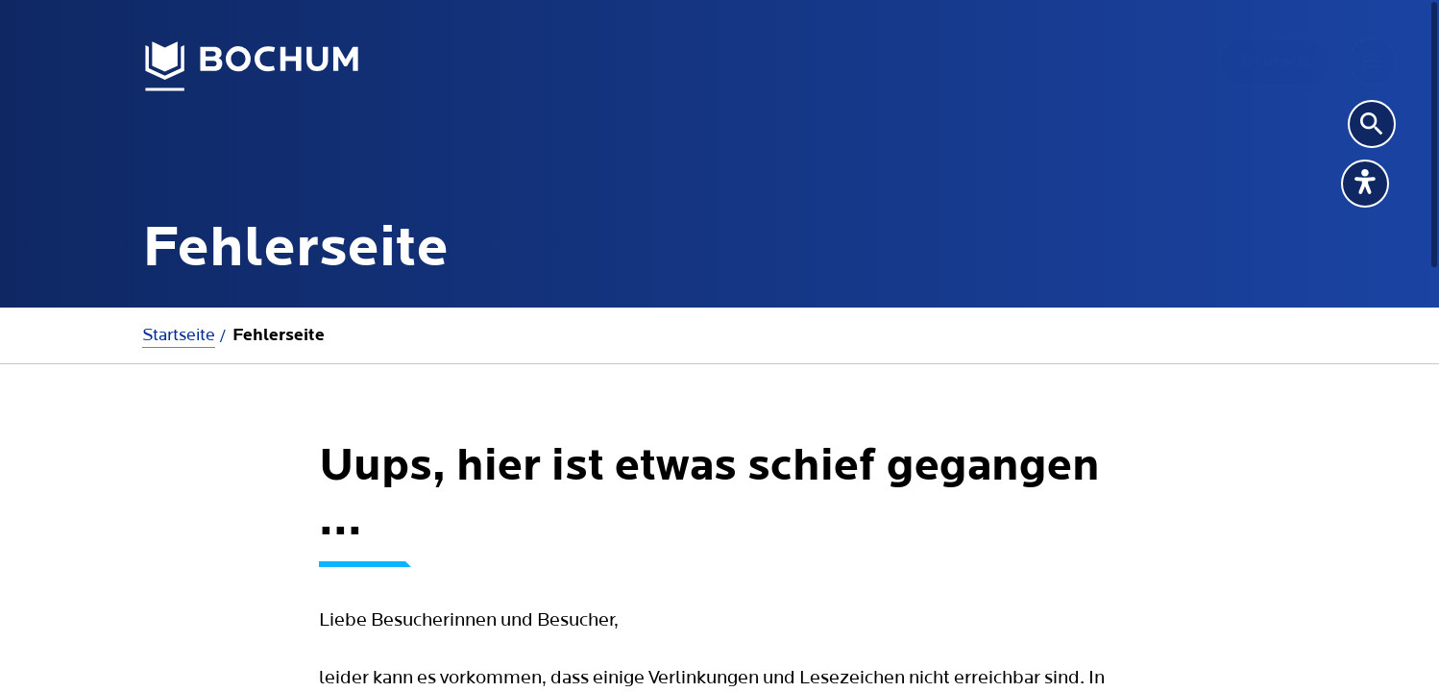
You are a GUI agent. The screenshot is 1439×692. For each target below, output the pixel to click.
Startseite (178, 335)
